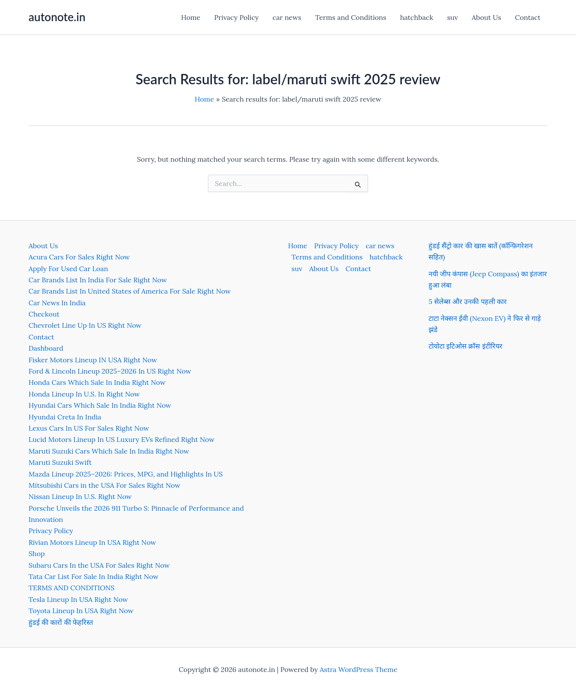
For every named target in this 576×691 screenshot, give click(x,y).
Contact (528, 17)
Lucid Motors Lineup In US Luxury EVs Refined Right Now (121, 439)
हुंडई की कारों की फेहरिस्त (61, 622)
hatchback (416, 17)
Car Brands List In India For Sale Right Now (98, 279)
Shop (37, 553)
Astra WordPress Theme (358, 669)
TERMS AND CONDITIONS (72, 587)
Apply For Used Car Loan (68, 268)
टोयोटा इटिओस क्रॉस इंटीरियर (465, 346)
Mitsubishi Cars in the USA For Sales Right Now (104, 485)
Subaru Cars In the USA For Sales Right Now (99, 565)
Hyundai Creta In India (65, 417)
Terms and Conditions (350, 17)
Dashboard (46, 348)
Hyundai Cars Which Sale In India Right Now (100, 405)
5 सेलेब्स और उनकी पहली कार (468, 301)
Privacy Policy (236, 17)
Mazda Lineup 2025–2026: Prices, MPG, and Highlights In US (126, 474)
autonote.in (57, 17)
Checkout (44, 314)
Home (190, 17)
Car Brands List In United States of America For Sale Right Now (129, 291)
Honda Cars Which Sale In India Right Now (97, 382)
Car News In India (57, 302)
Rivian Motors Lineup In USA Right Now (92, 542)
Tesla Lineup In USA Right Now (78, 599)
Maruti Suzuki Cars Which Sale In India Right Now (109, 451)
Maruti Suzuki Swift (60, 462)
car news (286, 17)
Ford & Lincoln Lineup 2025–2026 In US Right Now (110, 371)
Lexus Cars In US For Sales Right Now (89, 428)
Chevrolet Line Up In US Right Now (85, 325)
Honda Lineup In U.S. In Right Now (84, 394)
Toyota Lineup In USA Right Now (81, 610)
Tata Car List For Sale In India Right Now (94, 576)
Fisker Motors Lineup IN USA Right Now (93, 359)
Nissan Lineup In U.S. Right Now (80, 496)
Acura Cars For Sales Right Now (79, 257)
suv (452, 17)
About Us (486, 17)
